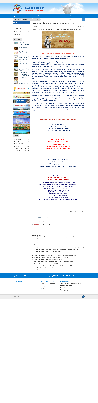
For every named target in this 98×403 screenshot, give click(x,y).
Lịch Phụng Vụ (17, 34)
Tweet (33, 335)
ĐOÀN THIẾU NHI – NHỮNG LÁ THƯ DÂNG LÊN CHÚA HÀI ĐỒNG (21, 44)
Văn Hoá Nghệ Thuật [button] (56, 16)
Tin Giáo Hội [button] (20, 16)
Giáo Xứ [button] (28, 16)
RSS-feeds (44, 392)
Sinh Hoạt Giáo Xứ (18, 31)
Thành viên (52, 387)
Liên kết (43, 390)
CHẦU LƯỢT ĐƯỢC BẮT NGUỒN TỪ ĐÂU (23, 64)
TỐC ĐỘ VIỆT (24, 400)
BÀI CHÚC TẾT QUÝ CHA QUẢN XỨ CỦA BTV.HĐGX (23, 53)
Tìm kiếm (52, 390)
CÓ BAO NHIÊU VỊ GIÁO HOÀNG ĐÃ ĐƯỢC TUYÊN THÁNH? (24, 74)
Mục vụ (15, 25)
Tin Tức (43, 387)
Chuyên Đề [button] (36, 16)
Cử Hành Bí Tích (17, 28)
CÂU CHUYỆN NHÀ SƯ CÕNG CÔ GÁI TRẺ (24, 57)
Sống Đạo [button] (45, 16)
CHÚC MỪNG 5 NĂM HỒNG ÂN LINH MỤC (23, 78)
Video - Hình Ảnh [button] (68, 16)
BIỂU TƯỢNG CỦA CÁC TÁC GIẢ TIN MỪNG (24, 48)
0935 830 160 (21, 380)
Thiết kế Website (16, 400)
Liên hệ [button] (76, 16)
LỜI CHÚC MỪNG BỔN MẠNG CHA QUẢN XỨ (24, 82)
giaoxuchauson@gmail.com (63, 380)
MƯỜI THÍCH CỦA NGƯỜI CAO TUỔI (23, 60)
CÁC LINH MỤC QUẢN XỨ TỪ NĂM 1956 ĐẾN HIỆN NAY (24, 69)
